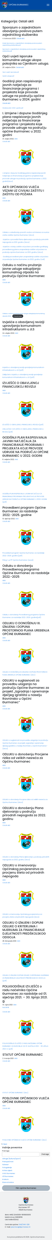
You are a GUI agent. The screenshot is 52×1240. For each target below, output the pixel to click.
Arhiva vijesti (7, 1170)
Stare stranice (8, 1182)
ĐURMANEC (26, 17)
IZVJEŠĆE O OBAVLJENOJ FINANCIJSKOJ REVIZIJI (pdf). (23, 424)
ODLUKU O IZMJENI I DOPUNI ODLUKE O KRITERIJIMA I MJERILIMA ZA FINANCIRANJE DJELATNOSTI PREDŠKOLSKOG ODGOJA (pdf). (25, 978)
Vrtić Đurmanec (8, 1173)
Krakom (5, 1179)
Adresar (5, 1164)
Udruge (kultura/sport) (11, 1158)
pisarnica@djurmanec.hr (21, 1227)
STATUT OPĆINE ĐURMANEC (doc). (15, 1092)
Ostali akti (20, 38)
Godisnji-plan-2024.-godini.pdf (12, 108)
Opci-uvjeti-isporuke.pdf (10, 72)
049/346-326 (24, 1224)
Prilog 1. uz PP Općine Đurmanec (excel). (18, 560)
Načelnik (5, 1007)
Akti (15, 139)
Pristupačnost (7, 1161)
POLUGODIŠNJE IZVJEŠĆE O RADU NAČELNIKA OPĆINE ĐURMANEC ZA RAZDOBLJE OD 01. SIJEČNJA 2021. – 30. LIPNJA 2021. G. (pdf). (25, 1046)
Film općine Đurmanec (26, 1188)
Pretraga (5, 1151)
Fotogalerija (7, 1167)
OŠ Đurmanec (7, 1176)
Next (5, 1144)
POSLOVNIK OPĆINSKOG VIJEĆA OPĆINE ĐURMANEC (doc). (24, 1140)
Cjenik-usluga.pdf (8, 76)
